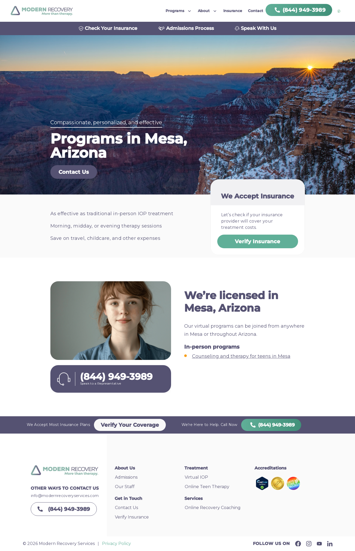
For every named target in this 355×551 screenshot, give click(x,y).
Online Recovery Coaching (213, 507)
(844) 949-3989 (271, 425)
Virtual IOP (196, 477)
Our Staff (125, 486)
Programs (175, 10)
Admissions (126, 477)
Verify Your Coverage (130, 425)
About (204, 10)
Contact (255, 10)
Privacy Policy (116, 543)
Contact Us (74, 172)
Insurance (232, 10)
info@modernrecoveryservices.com (65, 495)
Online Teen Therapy (207, 486)
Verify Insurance (257, 241)
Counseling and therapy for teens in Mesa (241, 356)
